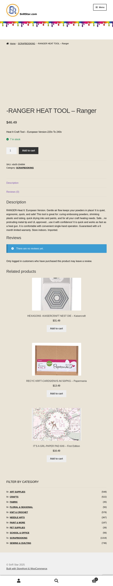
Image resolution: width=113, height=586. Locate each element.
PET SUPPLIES (17, 527)
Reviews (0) (12, 192)
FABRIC (14, 502)
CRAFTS (14, 497)
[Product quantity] (11, 150)
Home (12, 43)
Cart (86, 578)
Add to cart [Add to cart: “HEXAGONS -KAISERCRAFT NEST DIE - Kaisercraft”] (56, 328)
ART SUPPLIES (17, 492)
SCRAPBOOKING (26, 43)
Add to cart (28, 150)
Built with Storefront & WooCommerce (26, 568)
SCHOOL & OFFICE (19, 533)
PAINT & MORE (17, 522)
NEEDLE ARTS (17, 517)
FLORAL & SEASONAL (21, 507)
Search (56, 581)
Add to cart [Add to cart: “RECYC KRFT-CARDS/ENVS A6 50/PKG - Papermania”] (56, 393)
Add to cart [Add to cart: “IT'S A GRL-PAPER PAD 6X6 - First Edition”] (56, 458)
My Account (19, 581)
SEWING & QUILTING (20, 543)
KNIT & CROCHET (19, 512)
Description (12, 183)
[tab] (56, 183)
